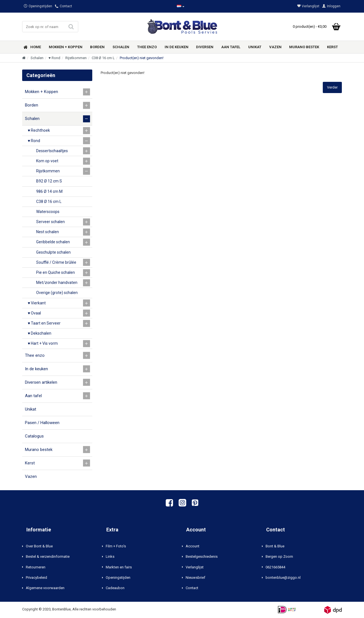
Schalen (37, 58)
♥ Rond (54, 58)
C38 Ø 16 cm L (103, 58)
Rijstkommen (76, 58)
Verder (332, 87)
